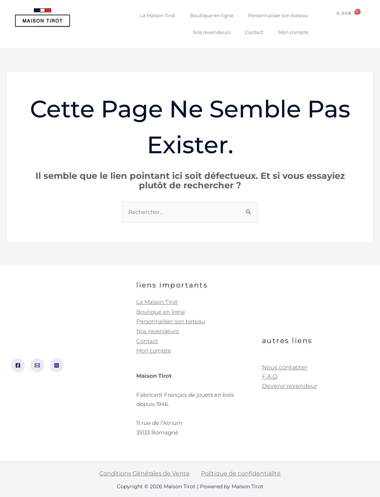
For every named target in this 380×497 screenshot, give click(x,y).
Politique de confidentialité (238, 471)
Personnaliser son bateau (278, 15)
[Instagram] (57, 365)
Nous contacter (284, 366)
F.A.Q (269, 376)
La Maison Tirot (157, 15)
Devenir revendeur (289, 385)
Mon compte (293, 32)
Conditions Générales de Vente (147, 471)
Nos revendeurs (211, 32)
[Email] (37, 365)
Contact (254, 32)
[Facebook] (18, 365)
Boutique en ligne (211, 15)
